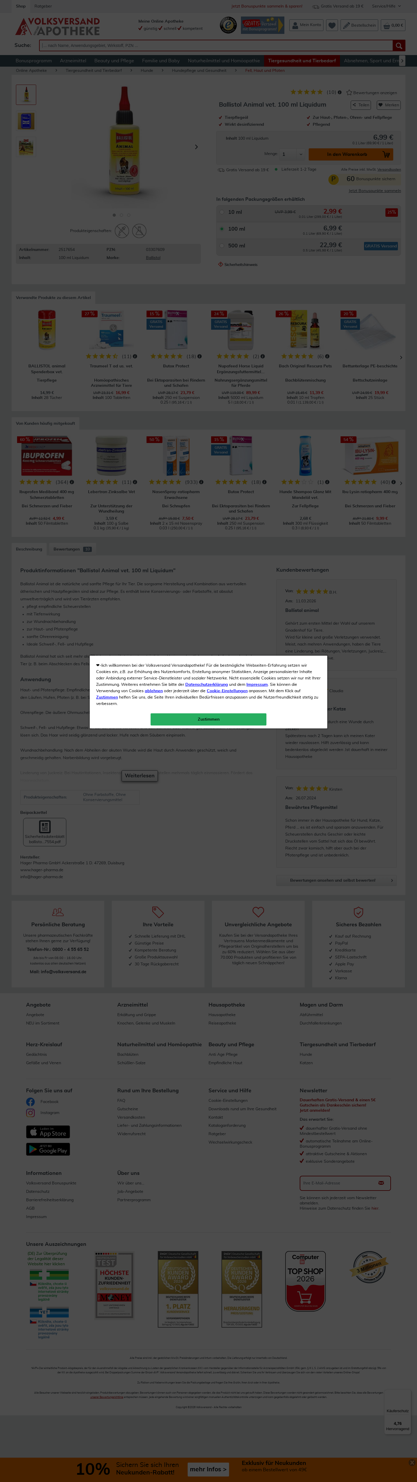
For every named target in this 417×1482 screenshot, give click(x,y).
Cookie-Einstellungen (227, 136)
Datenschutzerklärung (206, 130)
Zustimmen (107, 143)
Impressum (257, 130)
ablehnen (154, 136)
